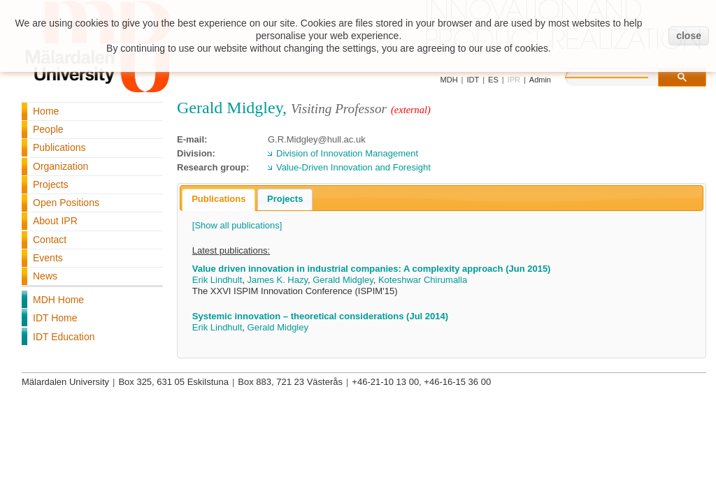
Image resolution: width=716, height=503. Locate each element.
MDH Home (58, 299)
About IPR (55, 220)
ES (493, 79)
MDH (449, 79)
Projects (51, 184)
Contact (49, 239)
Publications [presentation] (218, 199)
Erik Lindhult (217, 280)
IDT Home (55, 317)
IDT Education (63, 336)
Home (46, 111)
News (45, 276)
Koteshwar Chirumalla (422, 280)
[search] (621, 75)
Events (48, 257)
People (48, 129)
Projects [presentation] (285, 199)
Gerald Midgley (343, 280)
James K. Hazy (278, 280)
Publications (59, 147)
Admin (540, 79)
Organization (60, 166)
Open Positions (66, 202)
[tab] (218, 200)
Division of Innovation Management (347, 153)
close (688, 35)
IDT (472, 79)
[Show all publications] (237, 225)
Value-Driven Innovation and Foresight (353, 167)
